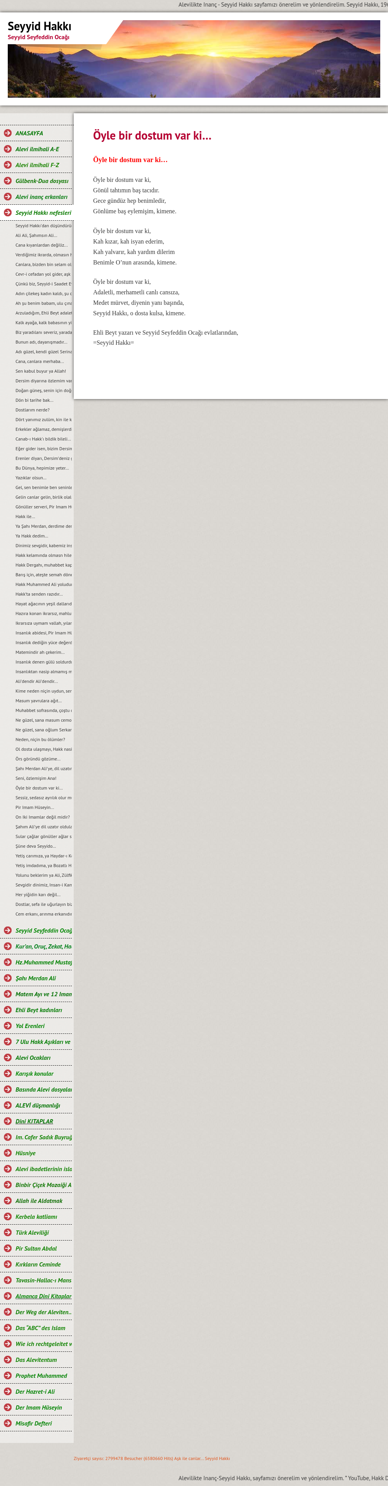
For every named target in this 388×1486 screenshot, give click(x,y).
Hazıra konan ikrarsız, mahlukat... (44, 613)
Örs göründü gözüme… (38, 759)
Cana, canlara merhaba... (40, 361)
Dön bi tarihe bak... (35, 400)
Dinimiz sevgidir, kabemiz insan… (44, 545)
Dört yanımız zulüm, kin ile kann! (44, 419)
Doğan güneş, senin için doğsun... (44, 390)
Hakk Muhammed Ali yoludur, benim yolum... (44, 584)
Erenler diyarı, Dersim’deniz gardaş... (44, 458)
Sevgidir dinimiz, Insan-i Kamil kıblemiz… (44, 885)
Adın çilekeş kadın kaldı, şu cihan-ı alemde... (44, 293)
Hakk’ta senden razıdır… (39, 594)
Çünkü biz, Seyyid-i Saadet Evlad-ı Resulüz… (44, 284)
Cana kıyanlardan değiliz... (42, 245)
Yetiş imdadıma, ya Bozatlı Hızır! (44, 865)
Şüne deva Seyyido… (36, 846)
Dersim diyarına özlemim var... (44, 381)
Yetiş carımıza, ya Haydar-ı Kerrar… (44, 856)
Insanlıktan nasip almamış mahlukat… (44, 671)
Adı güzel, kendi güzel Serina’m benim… (44, 351)
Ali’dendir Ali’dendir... (37, 681)
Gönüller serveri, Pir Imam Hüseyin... (44, 507)
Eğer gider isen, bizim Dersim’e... (44, 448)
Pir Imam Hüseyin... (35, 807)
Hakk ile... (25, 516)
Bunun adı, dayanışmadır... (42, 342)
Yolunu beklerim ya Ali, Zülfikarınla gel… (44, 875)
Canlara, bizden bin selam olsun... (44, 264)
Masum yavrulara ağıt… (39, 700)
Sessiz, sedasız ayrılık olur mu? (44, 797)
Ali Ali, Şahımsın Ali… (36, 235)
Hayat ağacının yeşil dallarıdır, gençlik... (44, 603)
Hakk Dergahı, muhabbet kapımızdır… (44, 565)
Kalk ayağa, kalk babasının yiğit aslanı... (44, 322)
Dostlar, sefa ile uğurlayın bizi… (44, 904)
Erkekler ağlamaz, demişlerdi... (44, 429)
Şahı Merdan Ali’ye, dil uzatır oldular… (44, 768)
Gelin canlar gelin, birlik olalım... (44, 497)
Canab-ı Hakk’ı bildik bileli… (43, 439)
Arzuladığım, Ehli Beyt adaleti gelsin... (44, 313)
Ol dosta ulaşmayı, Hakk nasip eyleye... (44, 749)
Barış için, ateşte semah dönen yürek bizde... (44, 574)
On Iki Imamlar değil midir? (43, 817)
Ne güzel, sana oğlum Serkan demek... (44, 730)
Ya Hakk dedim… (32, 536)
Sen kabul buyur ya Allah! (41, 371)
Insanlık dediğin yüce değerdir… (44, 642)
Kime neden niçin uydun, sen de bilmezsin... (44, 691)
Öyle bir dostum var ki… (39, 788)
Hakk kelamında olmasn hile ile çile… (44, 555)
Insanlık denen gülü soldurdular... (44, 662)
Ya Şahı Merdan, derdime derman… (44, 526)
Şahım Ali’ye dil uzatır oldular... (44, 826)
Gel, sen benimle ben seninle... (44, 487)
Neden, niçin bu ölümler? (40, 739)
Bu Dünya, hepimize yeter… (42, 468)
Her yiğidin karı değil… (38, 894)
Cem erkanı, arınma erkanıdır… (44, 914)
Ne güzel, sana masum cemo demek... (44, 720)
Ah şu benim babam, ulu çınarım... (44, 303)
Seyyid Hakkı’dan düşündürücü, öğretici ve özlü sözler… (44, 225)
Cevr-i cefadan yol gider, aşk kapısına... (44, 274)
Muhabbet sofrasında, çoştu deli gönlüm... (44, 710)
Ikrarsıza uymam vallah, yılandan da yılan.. (44, 623)
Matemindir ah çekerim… (40, 652)
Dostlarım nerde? (33, 410)
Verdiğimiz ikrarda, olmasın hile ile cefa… (44, 254)
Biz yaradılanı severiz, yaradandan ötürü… (44, 332)
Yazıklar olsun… (31, 477)
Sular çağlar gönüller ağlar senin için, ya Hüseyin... (44, 836)
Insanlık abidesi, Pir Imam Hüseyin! (44, 633)
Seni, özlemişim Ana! (36, 778)
